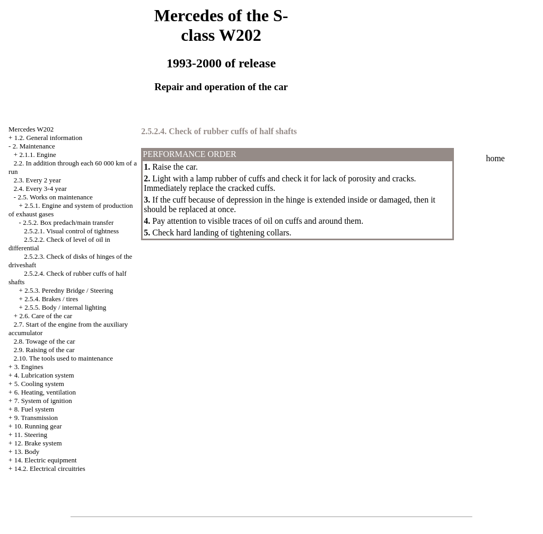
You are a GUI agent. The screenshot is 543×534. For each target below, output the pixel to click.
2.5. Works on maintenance (54, 197)
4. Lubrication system (44, 375)
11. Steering (30, 435)
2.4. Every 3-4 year (40, 188)
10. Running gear (38, 426)
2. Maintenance (34, 146)
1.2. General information (48, 138)
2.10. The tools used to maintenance (63, 358)
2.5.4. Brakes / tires (51, 299)
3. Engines (28, 367)
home (495, 158)
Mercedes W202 (31, 129)
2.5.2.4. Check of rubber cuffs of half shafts (218, 131)
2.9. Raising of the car (44, 350)
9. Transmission (36, 418)
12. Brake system (38, 443)
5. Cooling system (39, 384)
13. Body (27, 452)
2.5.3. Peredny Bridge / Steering (68, 290)
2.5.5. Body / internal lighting (65, 307)
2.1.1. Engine (37, 155)
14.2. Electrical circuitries (49, 468)
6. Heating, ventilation (45, 392)
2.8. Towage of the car (44, 341)
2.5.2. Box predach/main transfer (68, 222)
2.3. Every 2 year (37, 180)
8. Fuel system (34, 409)
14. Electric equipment (45, 460)
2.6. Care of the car (45, 316)
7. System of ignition (43, 401)
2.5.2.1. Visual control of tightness (71, 231)
